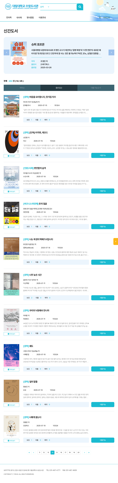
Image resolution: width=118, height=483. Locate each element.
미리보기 (12, 156)
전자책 (8, 17)
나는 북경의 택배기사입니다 (41, 239)
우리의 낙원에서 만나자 (39, 310)
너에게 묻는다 (35, 417)
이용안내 (42, 17)
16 (61, 452)
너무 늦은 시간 (35, 275)
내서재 (19, 17)
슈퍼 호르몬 (37, 44)
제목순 (22, 88)
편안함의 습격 (40, 168)
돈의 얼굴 (43, 203)
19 (74, 452)
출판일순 (59, 88)
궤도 (31, 346)
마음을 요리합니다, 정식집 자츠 (42, 97)
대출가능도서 (96, 88)
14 (52, 452)
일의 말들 (33, 381)
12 (44, 452)
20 (78, 452)
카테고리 (106, 17)
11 (39, 452)
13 (48, 452)
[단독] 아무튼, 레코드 (38, 132)
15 (57, 452)
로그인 (112, 9)
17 (65, 452)
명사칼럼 (30, 17)
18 (70, 452)
